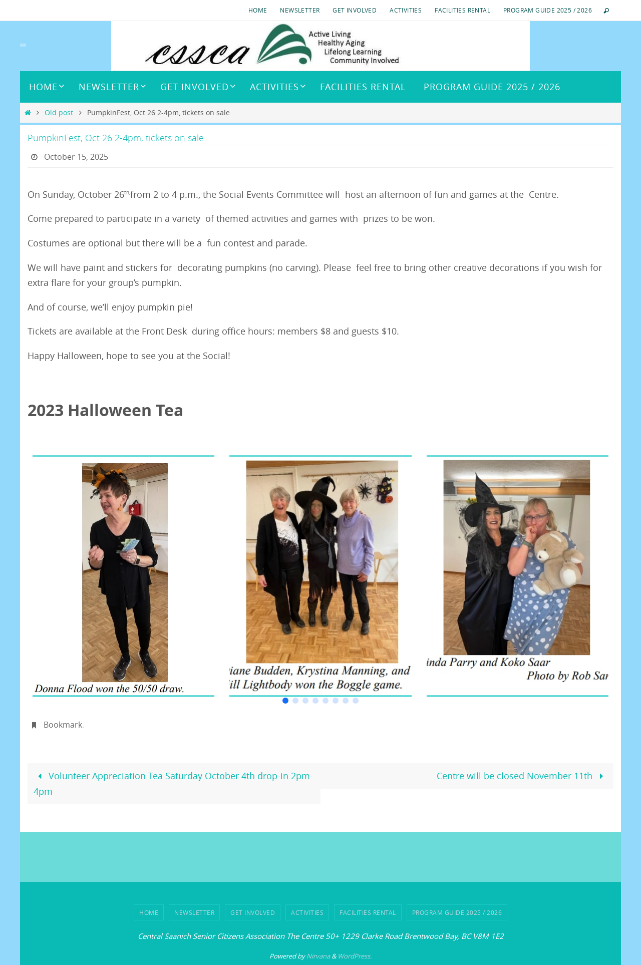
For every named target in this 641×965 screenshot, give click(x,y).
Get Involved (355, 10)
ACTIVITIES (406, 10)
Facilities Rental (462, 10)
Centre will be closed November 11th (522, 776)
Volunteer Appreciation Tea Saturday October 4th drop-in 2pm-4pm (173, 784)
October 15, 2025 (76, 156)
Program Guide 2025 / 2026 (547, 10)
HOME (257, 10)
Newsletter (299, 10)
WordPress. (355, 955)
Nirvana (318, 955)
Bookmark (63, 724)
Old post (59, 112)
